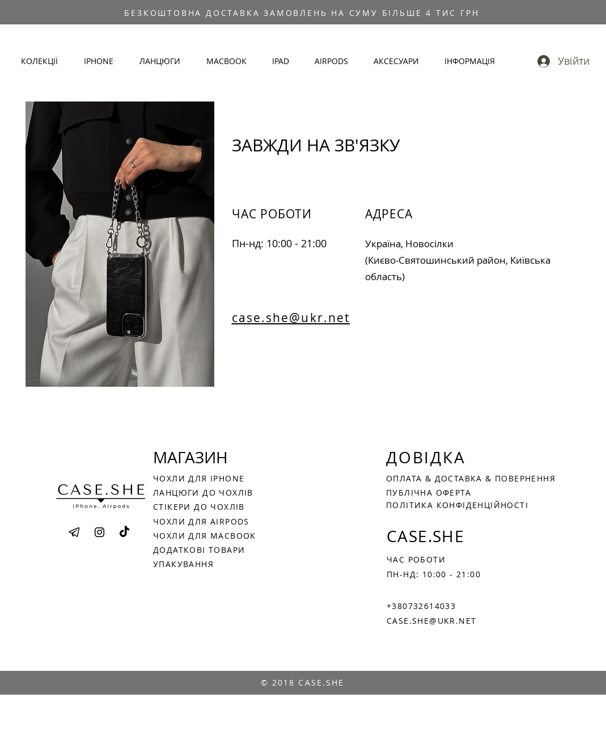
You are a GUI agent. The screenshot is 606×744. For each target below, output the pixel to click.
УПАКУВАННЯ (183, 564)
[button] (43, 61)
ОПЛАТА (405, 478)
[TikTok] (124, 532)
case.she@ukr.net (291, 317)
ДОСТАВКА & (465, 478)
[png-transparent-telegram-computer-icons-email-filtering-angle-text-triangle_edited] (74, 532)
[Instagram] (99, 532)
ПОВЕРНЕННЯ (525, 478)
